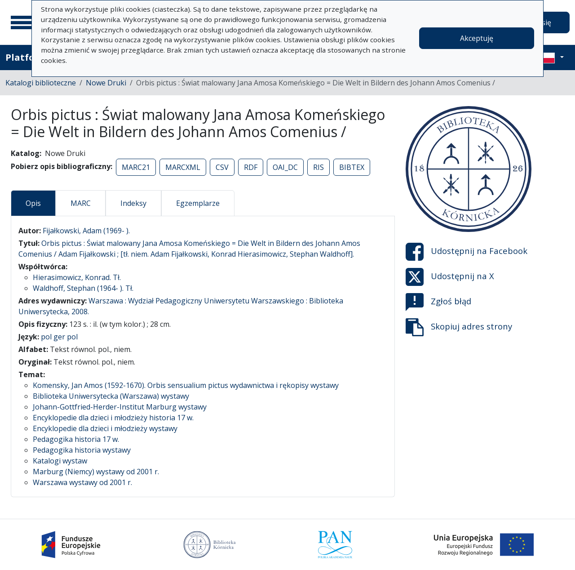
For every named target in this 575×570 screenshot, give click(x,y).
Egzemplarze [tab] (198, 203)
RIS (318, 167)
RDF (250, 167)
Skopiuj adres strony (459, 327)
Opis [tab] (33, 203)
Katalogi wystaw (60, 461)
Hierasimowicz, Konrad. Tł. (77, 277)
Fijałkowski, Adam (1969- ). (86, 231)
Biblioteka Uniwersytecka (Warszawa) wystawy (111, 396)
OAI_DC (285, 167)
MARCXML (182, 167)
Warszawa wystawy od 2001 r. (82, 482)
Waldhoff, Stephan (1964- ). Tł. (83, 288)
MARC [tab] (81, 203)
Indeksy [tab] (133, 203)
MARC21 (136, 167)
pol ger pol (59, 337)
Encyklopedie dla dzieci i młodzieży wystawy (105, 428)
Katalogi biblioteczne (40, 83)
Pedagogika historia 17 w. (76, 439)
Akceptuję (476, 38)
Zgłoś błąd (438, 302)
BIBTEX (351, 167)
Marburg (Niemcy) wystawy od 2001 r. (96, 471)
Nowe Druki (106, 83)
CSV (222, 167)
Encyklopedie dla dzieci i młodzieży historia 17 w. (113, 418)
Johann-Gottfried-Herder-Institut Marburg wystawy (120, 407)
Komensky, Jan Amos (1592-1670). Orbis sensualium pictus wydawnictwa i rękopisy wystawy (186, 385)
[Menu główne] (22, 22)
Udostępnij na (466, 252)
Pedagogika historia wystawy (82, 450)
